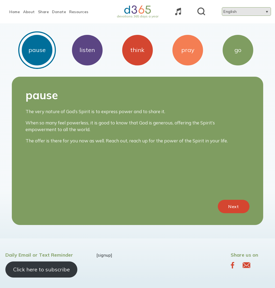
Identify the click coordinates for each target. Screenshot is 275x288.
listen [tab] (87, 50)
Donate (59, 11)
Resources (79, 11)
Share (43, 11)
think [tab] (137, 50)
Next (233, 206)
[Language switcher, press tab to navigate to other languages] (246, 11)
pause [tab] (37, 50)
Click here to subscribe (41, 269)
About (29, 11)
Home (14, 11)
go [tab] (237, 50)
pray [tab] (187, 50)
